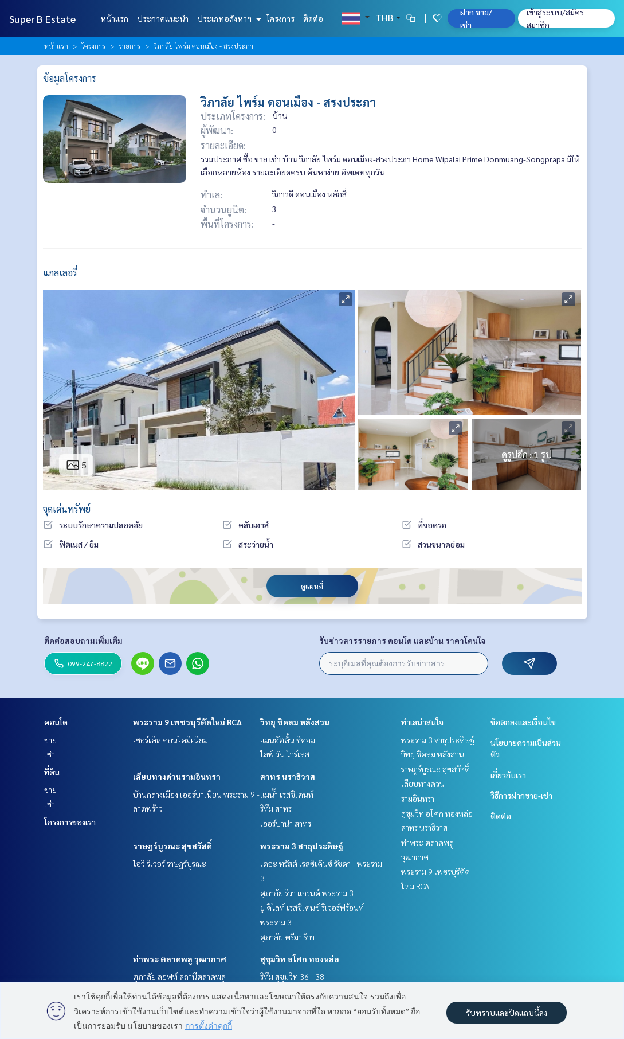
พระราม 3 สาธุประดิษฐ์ (301, 846)
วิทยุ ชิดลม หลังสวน (294, 722)
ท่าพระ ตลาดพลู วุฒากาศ (179, 959)
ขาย (50, 740)
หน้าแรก (114, 18)
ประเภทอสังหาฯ (227, 18)
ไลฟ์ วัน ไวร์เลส (284, 754)
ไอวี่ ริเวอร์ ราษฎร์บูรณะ (169, 863)
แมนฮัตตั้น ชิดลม (287, 740)
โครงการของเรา (70, 822)
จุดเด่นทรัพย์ (67, 509)
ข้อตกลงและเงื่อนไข (523, 722)
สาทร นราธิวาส (287, 776)
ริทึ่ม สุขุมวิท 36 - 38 (292, 976)
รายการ (129, 45)
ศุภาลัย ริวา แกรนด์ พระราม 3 (307, 893)
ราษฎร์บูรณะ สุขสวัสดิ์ (172, 846)
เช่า (49, 754)
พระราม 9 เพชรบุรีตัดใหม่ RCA (187, 722)
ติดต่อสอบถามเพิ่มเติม (83, 640)
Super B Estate (42, 18)
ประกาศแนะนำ (163, 18)
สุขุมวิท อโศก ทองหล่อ (299, 959)
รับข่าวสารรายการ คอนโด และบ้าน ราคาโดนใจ (402, 640)
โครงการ (280, 18)
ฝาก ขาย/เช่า (476, 18)
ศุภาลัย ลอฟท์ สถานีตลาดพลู (179, 976)
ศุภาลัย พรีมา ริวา (287, 937)
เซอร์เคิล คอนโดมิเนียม (170, 740)
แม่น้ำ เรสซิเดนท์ (286, 794)
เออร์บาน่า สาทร (285, 823)
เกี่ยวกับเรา (508, 775)
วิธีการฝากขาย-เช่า (521, 795)
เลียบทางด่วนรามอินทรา (177, 776)
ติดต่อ (313, 18)
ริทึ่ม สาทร (276, 808)
